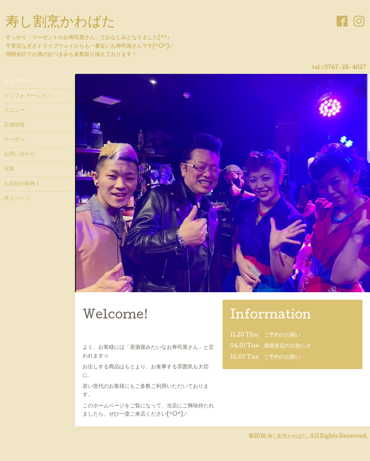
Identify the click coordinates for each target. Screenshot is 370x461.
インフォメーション (27, 96)
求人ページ (17, 199)
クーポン (14, 140)
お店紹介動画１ (22, 184)
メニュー (14, 111)
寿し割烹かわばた (61, 22)
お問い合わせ (19, 155)
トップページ (19, 81)
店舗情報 (14, 125)
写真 (9, 169)
